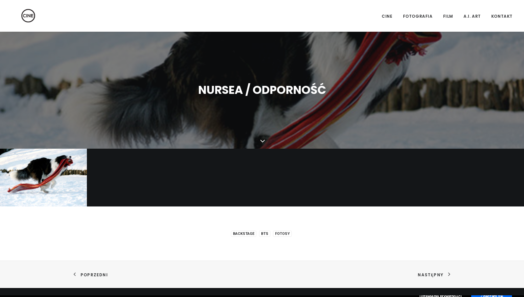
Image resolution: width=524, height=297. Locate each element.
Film (448, 16)
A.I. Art (472, 16)
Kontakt (502, 16)
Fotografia (418, 16)
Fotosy (282, 233)
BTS (264, 233)
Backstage (243, 233)
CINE (387, 16)
